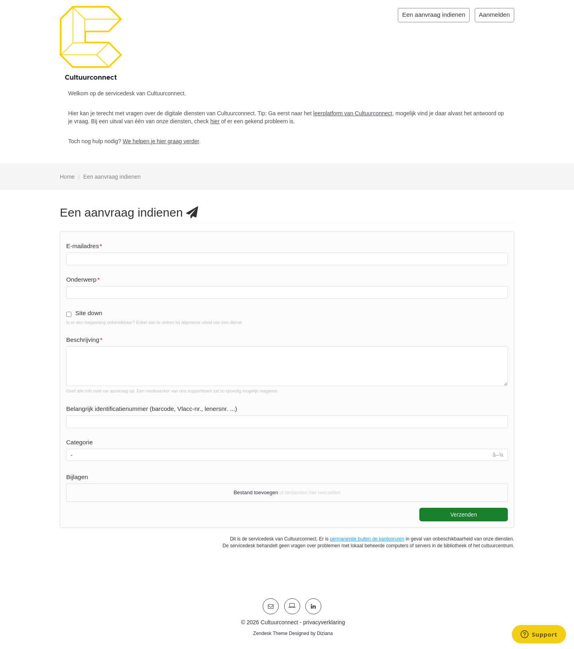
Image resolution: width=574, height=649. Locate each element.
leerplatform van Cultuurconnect (352, 113)
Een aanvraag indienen (433, 14)
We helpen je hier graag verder (161, 141)
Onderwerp (81, 279)
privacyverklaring (324, 622)
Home (67, 177)
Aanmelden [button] (494, 14)
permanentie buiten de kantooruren (367, 539)
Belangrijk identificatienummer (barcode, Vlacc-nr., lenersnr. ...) (151, 408)
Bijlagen (77, 476)
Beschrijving (82, 339)
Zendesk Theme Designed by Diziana (293, 633)
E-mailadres (82, 246)
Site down (88, 313)
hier (214, 121)
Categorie (79, 442)
